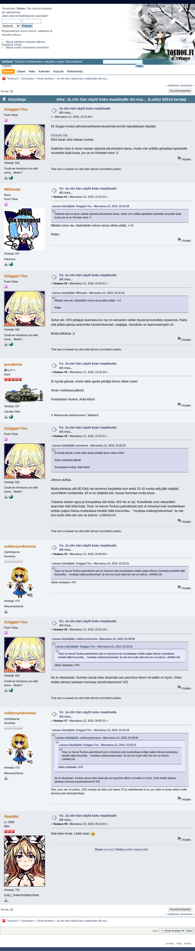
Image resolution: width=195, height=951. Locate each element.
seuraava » (187, 85)
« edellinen (172, 85)
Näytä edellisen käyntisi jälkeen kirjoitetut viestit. (23, 43)
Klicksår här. (59, 135)
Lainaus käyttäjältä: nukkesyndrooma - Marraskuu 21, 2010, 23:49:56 (93, 639)
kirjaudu (47, 8)
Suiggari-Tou (15, 109)
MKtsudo (12, 189)
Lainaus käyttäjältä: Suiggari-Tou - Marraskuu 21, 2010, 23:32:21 (90, 563)
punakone (13, 364)
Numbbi (11, 816)
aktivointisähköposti (21, 15)
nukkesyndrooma (20, 546)
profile (123, 849)
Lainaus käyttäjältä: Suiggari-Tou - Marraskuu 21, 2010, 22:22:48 (90, 206)
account (104, 849)
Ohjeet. (7, 66)
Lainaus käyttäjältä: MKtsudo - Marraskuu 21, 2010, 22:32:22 (88, 293)
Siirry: (155, 930)
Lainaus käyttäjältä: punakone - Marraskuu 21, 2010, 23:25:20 (89, 445)
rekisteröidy (13, 12)
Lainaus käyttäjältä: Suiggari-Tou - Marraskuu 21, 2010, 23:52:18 (90, 730)
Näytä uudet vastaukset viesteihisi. (28, 47)
